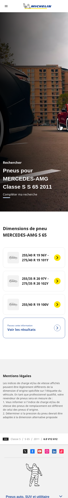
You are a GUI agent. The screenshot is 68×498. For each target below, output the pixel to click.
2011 (37, 439)
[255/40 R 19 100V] (34, 304)
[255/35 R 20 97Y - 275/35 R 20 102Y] (34, 281)
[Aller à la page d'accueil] (37, 6)
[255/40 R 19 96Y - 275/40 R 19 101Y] (34, 257)
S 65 (27, 439)
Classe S (16, 439)
